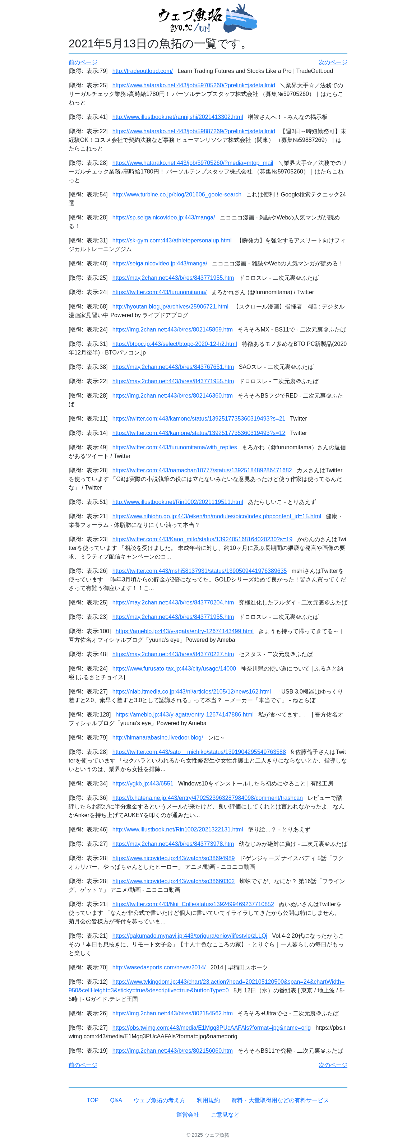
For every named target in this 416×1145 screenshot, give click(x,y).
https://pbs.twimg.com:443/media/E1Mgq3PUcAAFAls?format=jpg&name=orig (211, 1028)
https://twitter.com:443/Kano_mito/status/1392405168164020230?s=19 (202, 539)
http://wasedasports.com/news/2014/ (159, 967)
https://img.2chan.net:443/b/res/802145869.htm (172, 329)
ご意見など (225, 1115)
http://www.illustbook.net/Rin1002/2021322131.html (177, 829)
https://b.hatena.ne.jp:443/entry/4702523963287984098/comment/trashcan (207, 798)
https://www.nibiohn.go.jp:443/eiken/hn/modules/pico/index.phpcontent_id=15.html (216, 516)
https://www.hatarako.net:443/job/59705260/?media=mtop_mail (192, 163)
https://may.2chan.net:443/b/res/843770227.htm (173, 654)
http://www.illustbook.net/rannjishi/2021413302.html (177, 117)
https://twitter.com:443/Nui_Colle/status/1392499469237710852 (193, 904)
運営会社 (187, 1115)
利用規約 (208, 1100)
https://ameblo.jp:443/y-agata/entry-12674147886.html (185, 714)
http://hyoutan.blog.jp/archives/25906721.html (170, 306)
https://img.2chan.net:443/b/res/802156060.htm (172, 1051)
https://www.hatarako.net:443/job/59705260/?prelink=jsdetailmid (193, 85)
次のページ (333, 62)
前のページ (83, 62)
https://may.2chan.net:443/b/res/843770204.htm (173, 602)
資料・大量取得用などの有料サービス (280, 1100)
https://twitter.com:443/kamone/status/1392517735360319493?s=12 (199, 433)
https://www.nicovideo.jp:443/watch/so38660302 (173, 881)
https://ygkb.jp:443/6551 (143, 783)
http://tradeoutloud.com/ (142, 71)
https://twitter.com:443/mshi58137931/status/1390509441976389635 (199, 571)
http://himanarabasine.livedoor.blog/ (157, 737)
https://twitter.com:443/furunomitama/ (159, 292)
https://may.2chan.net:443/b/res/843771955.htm (173, 278)
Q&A (116, 1100)
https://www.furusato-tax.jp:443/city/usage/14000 (174, 669)
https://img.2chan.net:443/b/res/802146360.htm (172, 396)
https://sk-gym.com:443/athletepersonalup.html (172, 240)
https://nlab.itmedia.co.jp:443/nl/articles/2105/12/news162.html (191, 692)
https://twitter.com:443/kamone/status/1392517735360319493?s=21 (199, 419)
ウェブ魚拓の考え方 (159, 1100)
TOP (93, 1100)
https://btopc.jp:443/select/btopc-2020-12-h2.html (174, 344)
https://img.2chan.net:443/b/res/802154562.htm (172, 1013)
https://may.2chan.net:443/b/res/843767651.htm (173, 367)
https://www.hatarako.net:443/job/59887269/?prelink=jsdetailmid (193, 131)
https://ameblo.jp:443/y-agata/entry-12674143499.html (185, 631)
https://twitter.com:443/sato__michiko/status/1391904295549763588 (199, 752)
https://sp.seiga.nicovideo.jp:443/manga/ (163, 217)
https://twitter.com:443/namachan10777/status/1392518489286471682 (202, 470)
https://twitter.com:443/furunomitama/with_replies (174, 447)
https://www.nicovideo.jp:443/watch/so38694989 (173, 858)
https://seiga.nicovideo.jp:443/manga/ (159, 263)
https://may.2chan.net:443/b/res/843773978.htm (173, 844)
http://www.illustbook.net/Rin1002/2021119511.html (177, 502)
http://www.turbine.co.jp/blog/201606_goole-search (176, 194)
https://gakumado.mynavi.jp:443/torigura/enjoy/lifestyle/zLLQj (189, 936)
